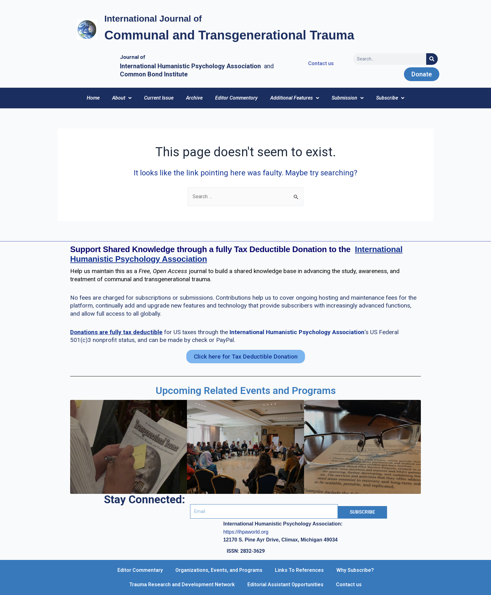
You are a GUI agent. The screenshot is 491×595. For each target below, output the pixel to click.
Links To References (299, 570)
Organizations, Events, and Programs (218, 570)
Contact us (349, 584)
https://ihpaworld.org (245, 532)
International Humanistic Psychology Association (297, 332)
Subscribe (390, 98)
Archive (194, 98)
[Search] (432, 59)
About (122, 98)
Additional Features (294, 98)
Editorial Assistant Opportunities (285, 584)
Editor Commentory (236, 98)
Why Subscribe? (355, 570)
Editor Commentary (140, 570)
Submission (348, 98)
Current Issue (158, 98)
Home (93, 98)
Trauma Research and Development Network (182, 584)
